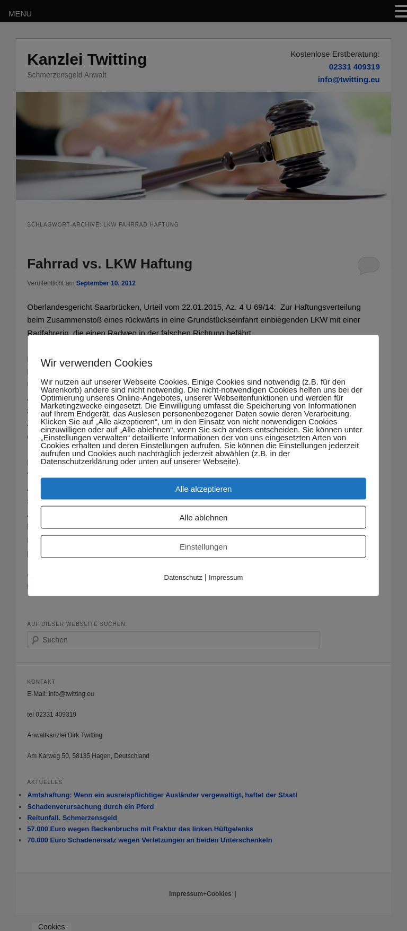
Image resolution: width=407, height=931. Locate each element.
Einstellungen (203, 546)
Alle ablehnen (204, 517)
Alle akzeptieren (203, 488)
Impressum (226, 577)
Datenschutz (183, 577)
